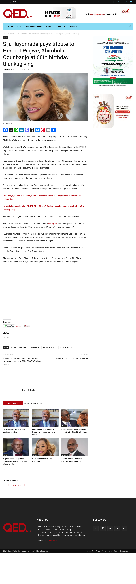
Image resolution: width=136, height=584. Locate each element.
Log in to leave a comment (14, 485)
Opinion (74, 26)
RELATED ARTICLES (13, 403)
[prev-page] (4, 469)
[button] (130, 26)
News (19, 26)
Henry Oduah (10, 69)
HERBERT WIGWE (34, 347)
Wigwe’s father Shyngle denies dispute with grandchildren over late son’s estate (15, 461)
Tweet (18, 326)
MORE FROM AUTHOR (33, 403)
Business (50, 26)
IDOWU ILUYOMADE (50, 347)
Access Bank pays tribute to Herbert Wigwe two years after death (44, 432)
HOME (10, 26)
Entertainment (34, 26)
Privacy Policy (101, 551)
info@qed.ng (52, 540)
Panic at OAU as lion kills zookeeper (72, 358)
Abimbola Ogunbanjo (18, 347)
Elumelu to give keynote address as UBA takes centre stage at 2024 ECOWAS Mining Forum (22, 361)
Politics (62, 26)
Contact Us (124, 551)
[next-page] (8, 469)
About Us (90, 551)
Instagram (52, 223)
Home (5, 34)
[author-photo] (12, 386)
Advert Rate (113, 551)
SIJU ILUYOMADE (66, 347)
